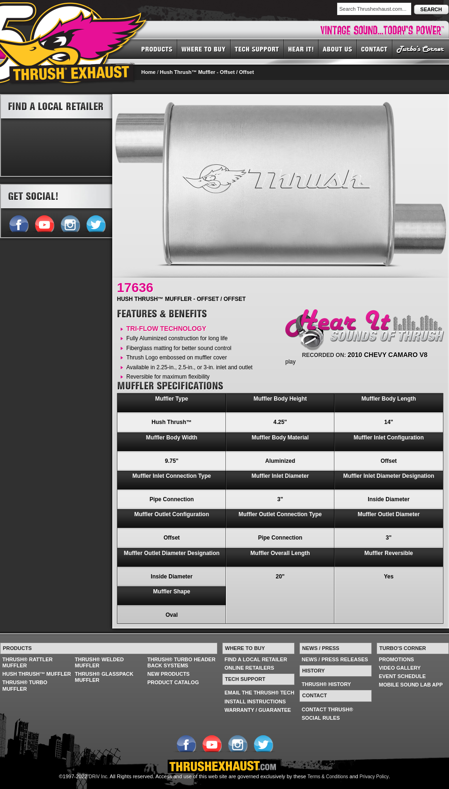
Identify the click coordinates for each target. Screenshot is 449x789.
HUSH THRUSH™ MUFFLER (36, 674)
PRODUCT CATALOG (173, 682)
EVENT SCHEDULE (402, 676)
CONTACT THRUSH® (327, 709)
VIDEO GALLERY (399, 668)
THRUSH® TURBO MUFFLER (24, 685)
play (290, 361)
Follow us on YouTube (44, 223)
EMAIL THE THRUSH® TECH (259, 692)
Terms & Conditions (328, 776)
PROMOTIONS (396, 659)
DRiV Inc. (99, 776)
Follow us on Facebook (18, 223)
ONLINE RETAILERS (249, 668)
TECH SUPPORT (257, 48)
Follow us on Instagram (70, 223)
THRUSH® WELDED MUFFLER (99, 662)
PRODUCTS (157, 48)
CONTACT (374, 48)
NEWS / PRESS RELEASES (335, 659)
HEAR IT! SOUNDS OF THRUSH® (301, 48)
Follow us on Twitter (96, 223)
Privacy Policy (374, 776)
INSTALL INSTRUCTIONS (255, 701)
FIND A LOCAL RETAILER (255, 659)
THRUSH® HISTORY (326, 684)
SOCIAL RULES (321, 718)
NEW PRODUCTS (168, 674)
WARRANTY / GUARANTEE (257, 710)
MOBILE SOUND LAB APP (411, 684)
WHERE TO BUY (204, 48)
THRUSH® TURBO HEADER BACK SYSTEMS (181, 662)
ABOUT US (338, 48)
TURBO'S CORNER (420, 48)
